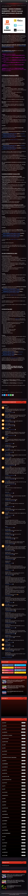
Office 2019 (14, 808)
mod (14, 798)
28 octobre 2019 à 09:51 (9, 425)
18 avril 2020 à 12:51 (9, 447)
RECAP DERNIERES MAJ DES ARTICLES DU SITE (15, 691)
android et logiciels (14, 735)
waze (14, 849)
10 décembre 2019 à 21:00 (10, 429)
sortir (14, 823)
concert (14, 751)
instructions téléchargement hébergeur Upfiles (10, 236)
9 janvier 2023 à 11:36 (9, 515)
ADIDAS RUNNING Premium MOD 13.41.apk (11, 235)
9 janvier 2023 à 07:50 (9, 506)
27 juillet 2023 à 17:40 (9, 531)
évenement (14, 763)
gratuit (14, 770)
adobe (14, 729)
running (16, 392)
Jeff (5, 437)
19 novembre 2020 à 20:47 (10, 484)
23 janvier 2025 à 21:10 (9, 550)
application (14, 738)
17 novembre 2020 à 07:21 (10, 465)
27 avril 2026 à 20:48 (9, 651)
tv (14, 839)
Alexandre (7, 419)
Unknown (7, 427)
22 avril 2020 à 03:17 (9, 456)
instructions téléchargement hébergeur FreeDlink (11, 234)
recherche (14, 814)
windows (14, 852)
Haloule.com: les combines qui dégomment (14, 893)
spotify (14, 826)
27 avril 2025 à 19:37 (9, 570)
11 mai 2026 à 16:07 (9, 655)
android (8, 392)
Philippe (6, 423)
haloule (14, 773)
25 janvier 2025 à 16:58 (9, 559)
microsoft (14, 795)
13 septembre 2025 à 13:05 (10, 627)
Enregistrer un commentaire (7, 657)
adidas (5, 392)
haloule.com (14, 776)
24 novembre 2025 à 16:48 (10, 633)
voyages (14, 842)
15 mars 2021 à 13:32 (9, 493)
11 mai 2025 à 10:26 (9, 575)
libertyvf (6, 453)
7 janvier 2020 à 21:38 (9, 443)
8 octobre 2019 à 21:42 (9, 418)
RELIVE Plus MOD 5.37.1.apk (8, 354)
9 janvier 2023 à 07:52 (9, 510)
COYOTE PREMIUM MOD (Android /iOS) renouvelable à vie (14, 886)
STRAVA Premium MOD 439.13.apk (10, 133)
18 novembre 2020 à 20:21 (10, 479)
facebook (14, 766)
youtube (14, 855)
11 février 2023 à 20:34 (9, 527)
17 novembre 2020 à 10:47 (10, 475)
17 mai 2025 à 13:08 (9, 584)
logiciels (14, 792)
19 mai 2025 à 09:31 (9, 595)
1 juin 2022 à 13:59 (8, 496)
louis (6, 407)
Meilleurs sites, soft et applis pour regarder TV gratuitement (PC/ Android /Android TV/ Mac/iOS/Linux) (16, 681)
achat (14, 722)
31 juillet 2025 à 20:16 (9, 602)
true (19, 392)
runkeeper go (12, 392)
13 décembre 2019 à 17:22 (10, 435)
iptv (14, 785)
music (14, 804)
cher (14, 744)
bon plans (14, 741)
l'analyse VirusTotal (14, 139)
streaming (14, 830)
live (14, 789)
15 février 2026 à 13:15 (9, 637)
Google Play (17, 318)
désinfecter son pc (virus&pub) (14, 757)
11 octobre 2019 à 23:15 (9, 422)
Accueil (3, 5)
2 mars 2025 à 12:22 (9, 563)
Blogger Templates (16, 894)
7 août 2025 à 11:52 (9, 606)
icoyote (14, 782)
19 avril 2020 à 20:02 (9, 452)
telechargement (14, 833)
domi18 (6, 449)
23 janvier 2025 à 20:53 (9, 543)
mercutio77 (7, 457)
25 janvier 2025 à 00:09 (9, 554)
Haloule (6, 414)
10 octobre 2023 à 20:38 (9, 538)
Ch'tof (6, 512)
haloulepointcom (14, 779)
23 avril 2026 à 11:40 (9, 642)
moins (14, 801)
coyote (14, 754)
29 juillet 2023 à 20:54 (9, 535)
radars (14, 811)
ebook (14, 760)
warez (5, 5)
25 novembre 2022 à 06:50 (10, 500)
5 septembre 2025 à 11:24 (10, 618)
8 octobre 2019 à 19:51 (9, 412)
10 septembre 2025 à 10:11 (10, 623)
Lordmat (6, 639)
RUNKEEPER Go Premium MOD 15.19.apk (11, 291)
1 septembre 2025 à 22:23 (10, 611)
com (14, 748)
